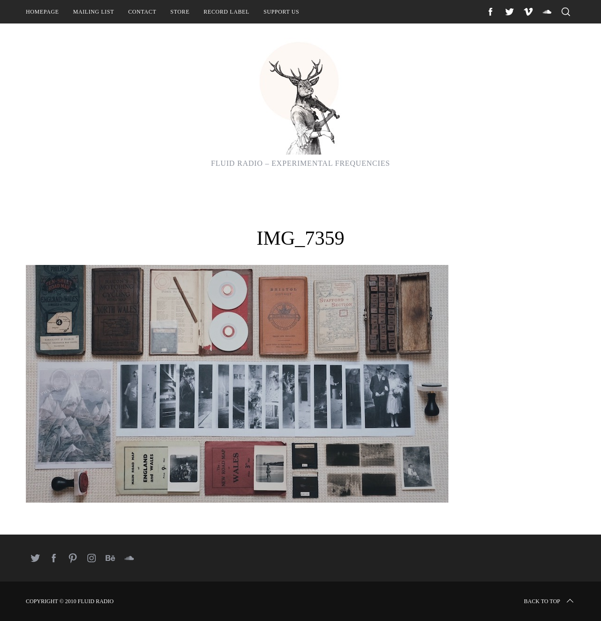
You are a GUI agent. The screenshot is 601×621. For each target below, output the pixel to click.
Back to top (549, 601)
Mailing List (93, 11)
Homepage (42, 11)
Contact (142, 11)
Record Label (227, 11)
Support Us (281, 11)
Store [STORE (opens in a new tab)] (180, 11)
